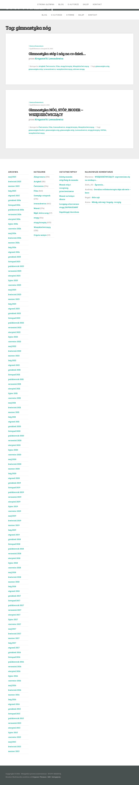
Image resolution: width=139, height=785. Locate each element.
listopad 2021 (14, 374)
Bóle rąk (96, 197)
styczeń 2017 (14, 647)
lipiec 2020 (13, 449)
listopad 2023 (14, 261)
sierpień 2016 (14, 671)
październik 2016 (16, 661)
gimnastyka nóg (102, 66)
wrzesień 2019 (14, 497)
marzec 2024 (14, 242)
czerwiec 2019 (14, 511)
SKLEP (81, 15)
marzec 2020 (14, 468)
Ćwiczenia (50, 66)
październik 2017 (16, 605)
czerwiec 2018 (14, 567)
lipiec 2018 (13, 563)
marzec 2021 (13, 412)
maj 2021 (12, 402)
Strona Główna (45, 4)
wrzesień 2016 (14, 666)
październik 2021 (16, 379)
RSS (49, 777)
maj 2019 (12, 515)
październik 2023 (16, 266)
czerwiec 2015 (14, 737)
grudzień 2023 (14, 256)
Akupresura (39, 176)
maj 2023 (12, 289)
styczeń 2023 (14, 308)
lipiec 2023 (13, 280)
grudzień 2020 (14, 426)
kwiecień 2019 (14, 520)
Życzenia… (99, 184)
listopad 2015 (14, 713)
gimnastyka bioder (37, 130)
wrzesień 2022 (14, 327)
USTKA (103, 130)
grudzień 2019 (14, 483)
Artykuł (42, 66)
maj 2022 (12, 346)
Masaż (37, 208)
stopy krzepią (66, 66)
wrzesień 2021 (14, 384)
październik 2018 (16, 548)
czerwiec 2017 (14, 624)
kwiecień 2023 (14, 294)
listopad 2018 (14, 544)
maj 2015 (12, 741)
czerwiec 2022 (14, 341)
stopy (36, 217)
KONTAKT (97, 4)
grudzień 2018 (14, 539)
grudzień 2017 (14, 595)
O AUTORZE (73, 4)
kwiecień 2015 (14, 746)
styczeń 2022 (14, 365)
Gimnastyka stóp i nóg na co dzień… (57, 53)
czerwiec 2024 (14, 228)
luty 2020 (12, 473)
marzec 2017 (13, 638)
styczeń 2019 (14, 534)
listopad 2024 (14, 205)
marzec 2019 (14, 525)
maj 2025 (12, 176)
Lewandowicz (50, 69)
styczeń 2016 (14, 704)
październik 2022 (16, 322)
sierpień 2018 (14, 558)
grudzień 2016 (14, 652)
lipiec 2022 (13, 336)
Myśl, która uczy (41, 213)
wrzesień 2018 (14, 553)
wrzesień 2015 (14, 723)
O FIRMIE (70, 15)
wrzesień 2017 (14, 610)
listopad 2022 (14, 318)
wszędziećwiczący (64, 69)
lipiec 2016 (13, 676)
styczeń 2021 (13, 421)
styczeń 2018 (14, 591)
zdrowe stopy (79, 69)
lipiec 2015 (13, 732)
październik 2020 (16, 435)
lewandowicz (59, 127)
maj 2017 (12, 628)
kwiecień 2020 (14, 464)
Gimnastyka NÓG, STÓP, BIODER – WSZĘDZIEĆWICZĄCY (56, 112)
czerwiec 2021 (14, 398)
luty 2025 (12, 190)
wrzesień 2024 (14, 214)
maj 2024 (12, 233)
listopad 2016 (14, 657)
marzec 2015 (13, 751)
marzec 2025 (14, 186)
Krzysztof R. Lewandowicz (49, 58)
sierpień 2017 (14, 614)
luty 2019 (12, 530)
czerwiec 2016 (14, 680)
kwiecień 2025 (14, 181)
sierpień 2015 (14, 727)
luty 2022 (12, 360)
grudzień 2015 (14, 709)
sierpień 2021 (14, 388)
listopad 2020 (14, 431)
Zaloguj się (56, 777)
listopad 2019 (14, 487)
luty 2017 (12, 643)
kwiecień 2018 (14, 577)
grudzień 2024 (14, 200)
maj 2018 (12, 572)
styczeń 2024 (14, 252)
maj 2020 (12, 459)
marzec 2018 (13, 581)
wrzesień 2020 (14, 440)
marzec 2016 (14, 694)
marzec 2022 (14, 355)
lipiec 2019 (13, 506)
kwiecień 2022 (14, 351)
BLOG (61, 4)
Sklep (86, 4)
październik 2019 (16, 492)
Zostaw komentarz (36, 46)
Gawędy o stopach (42, 195)
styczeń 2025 (14, 195)
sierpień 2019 (14, 501)
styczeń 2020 (14, 478)
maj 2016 (12, 685)
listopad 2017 (14, 600)
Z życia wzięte (40, 235)
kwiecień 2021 (14, 407)
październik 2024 (16, 209)
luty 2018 (12, 586)
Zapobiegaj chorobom (69, 212)
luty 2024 (12, 247)
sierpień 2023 (14, 275)
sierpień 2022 (14, 332)
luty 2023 (12, 303)
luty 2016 (12, 699)
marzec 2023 (14, 299)
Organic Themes (39, 777)
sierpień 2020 (14, 445)
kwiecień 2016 (14, 690)
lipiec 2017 (13, 619)
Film (58, 66)
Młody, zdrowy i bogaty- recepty (106, 202)
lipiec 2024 (13, 223)
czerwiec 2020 (14, 454)
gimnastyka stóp (36, 69)
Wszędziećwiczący (81, 66)
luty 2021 (12, 417)
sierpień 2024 (14, 219)
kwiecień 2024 (14, 238)
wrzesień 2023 (14, 271)
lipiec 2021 (13, 393)
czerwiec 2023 (14, 285)
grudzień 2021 (14, 369)
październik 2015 (16, 718)
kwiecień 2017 (14, 633)
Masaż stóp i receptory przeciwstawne (66, 188)
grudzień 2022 (14, 313)
